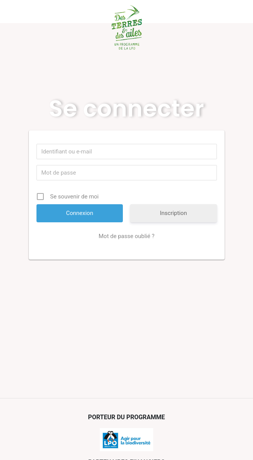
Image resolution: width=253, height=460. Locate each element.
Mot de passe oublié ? (126, 236)
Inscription (173, 213)
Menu (40, 11)
